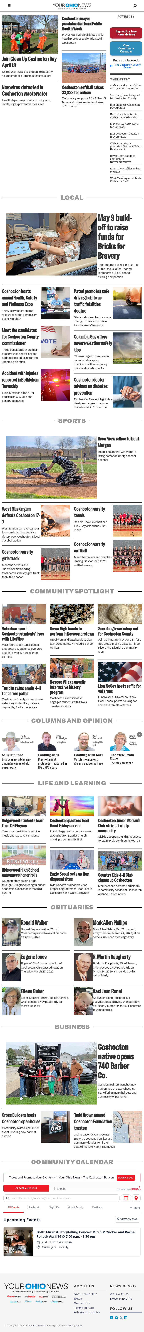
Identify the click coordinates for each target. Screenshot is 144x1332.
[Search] (135, 6)
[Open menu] (9, 5)
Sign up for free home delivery (126, 33)
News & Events (121, 1298)
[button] (139, 734)
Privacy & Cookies (87, 1312)
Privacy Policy (74, 1325)
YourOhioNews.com (39, 1325)
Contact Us (82, 1303)
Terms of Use (84, 1307)
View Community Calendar (126, 48)
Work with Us (119, 1294)
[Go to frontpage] (72, 5)
